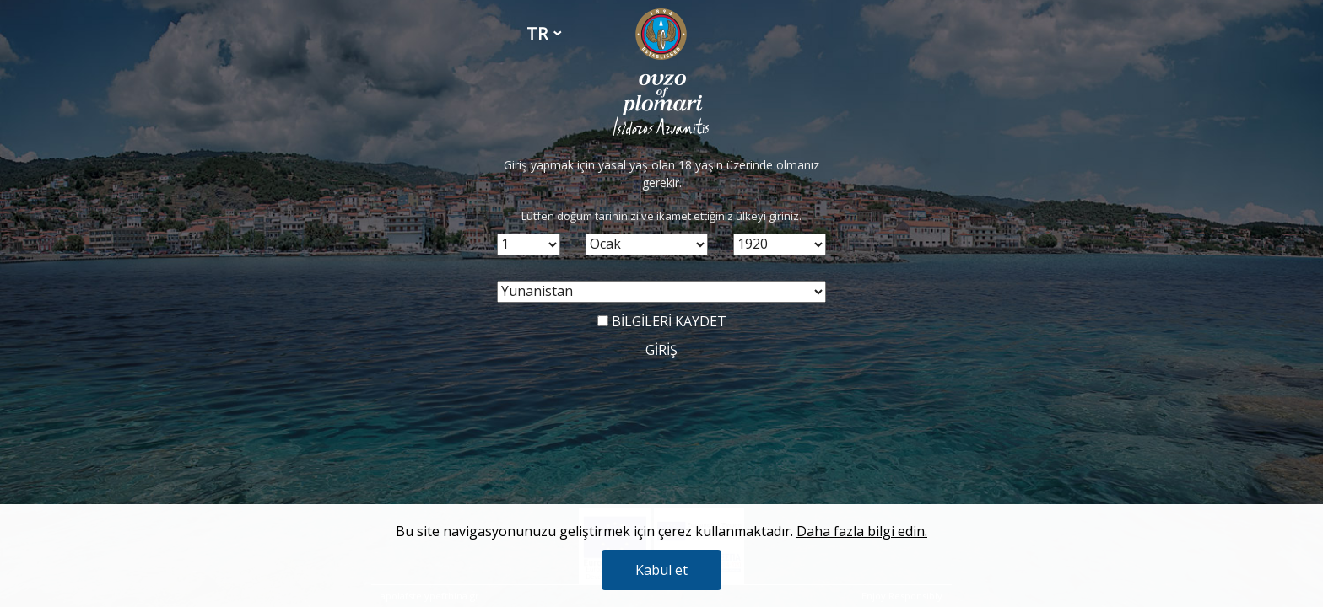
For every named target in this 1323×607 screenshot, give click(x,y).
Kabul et (661, 570)
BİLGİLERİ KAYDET (661, 321)
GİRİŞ (661, 350)
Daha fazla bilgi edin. (861, 531)
